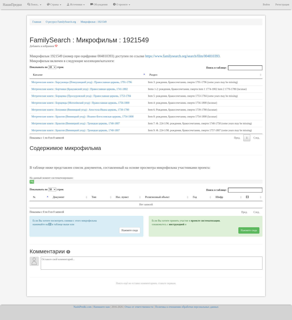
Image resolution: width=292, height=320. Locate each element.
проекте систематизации (205, 220)
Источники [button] (76, 4)
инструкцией (176, 224)
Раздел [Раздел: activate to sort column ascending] (152, 74)
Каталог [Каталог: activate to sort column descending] (38, 74)
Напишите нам (101, 307)
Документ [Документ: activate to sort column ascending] (56, 197)
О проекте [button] (121, 4)
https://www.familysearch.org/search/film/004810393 (182, 56)
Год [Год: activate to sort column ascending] (203, 197)
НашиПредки (12, 5)
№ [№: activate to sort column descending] (34, 197)
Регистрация (282, 4)
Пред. (237, 137)
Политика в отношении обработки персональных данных (186, 307)
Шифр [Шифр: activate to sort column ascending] (225, 197)
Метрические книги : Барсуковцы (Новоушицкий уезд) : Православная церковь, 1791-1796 (81, 82)
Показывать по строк (47, 67)
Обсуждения (98, 4)
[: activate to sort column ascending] (253, 197)
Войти (266, 4)
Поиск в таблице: (234, 67)
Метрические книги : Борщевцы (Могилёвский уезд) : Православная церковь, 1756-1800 (80, 102)
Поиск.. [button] (34, 4)
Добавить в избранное (43, 46)
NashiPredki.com (83, 307)
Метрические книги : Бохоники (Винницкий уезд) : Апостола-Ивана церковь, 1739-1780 (80, 109)
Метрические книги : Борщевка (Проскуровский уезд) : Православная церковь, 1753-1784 (81, 96)
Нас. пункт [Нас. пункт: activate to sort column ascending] (112, 197)
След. (256, 137)
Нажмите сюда (130, 230)
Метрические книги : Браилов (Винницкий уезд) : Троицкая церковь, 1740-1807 (75, 123)
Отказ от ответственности (139, 307)
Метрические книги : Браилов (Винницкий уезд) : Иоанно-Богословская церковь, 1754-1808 (82, 116)
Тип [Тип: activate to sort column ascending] (87, 197)
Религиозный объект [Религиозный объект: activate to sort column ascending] (155, 197)
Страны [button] (54, 4)
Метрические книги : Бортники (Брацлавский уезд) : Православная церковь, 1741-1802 (79, 89)
